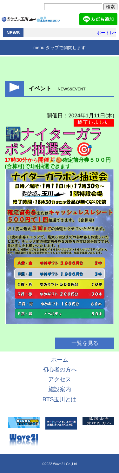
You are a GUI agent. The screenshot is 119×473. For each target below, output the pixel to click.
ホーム (59, 359)
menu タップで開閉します (59, 47)
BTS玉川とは (60, 399)
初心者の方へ (60, 369)
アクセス (59, 379)
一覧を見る (84, 343)
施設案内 (59, 389)
